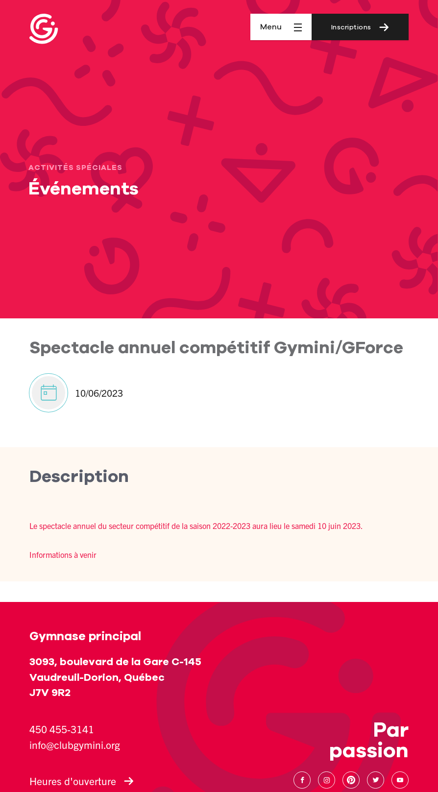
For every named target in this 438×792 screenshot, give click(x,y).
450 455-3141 (61, 728)
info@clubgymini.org (74, 744)
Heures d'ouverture (81, 780)
